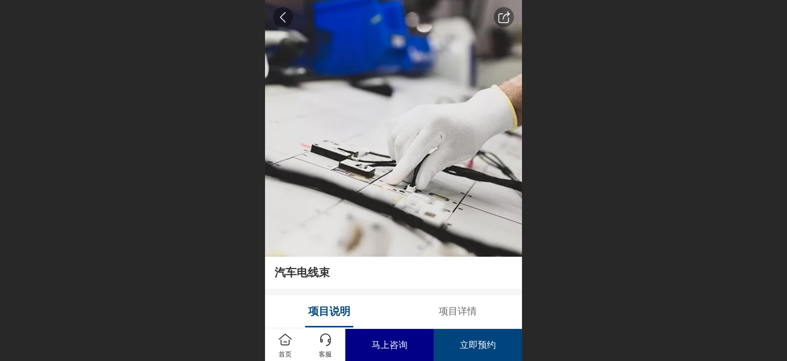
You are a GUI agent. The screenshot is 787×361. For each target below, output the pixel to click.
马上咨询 (389, 345)
